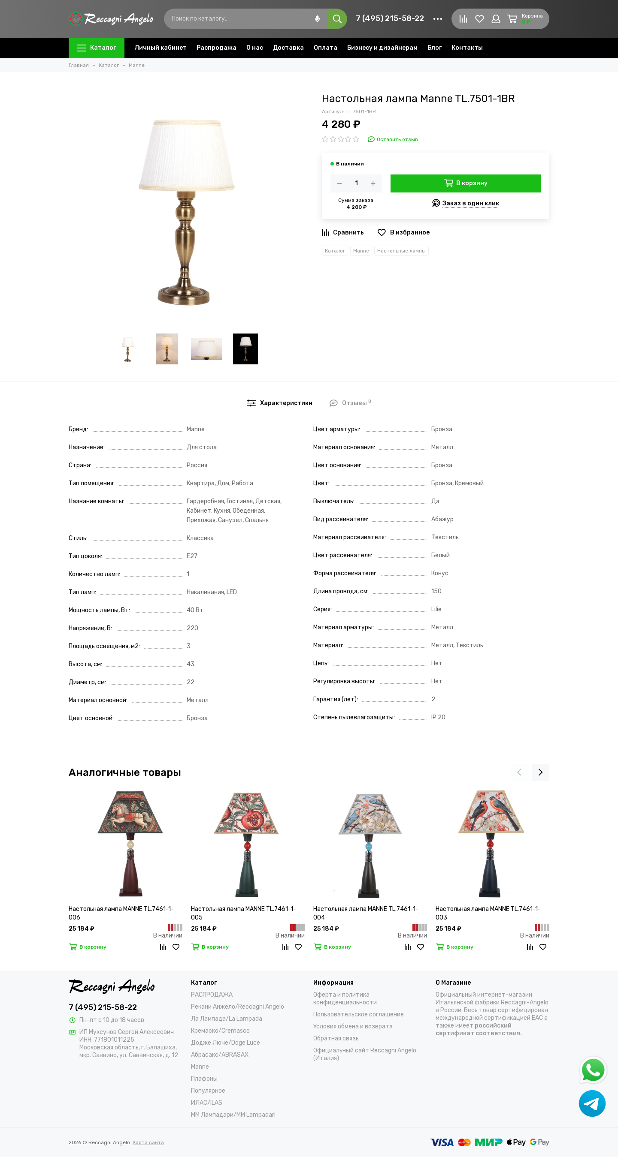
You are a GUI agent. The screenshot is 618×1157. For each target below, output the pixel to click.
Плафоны (204, 1078)
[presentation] (519, 772)
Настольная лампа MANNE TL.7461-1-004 (365, 913)
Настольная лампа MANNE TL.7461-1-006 (121, 913)
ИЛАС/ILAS (206, 1102)
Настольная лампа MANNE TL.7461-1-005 (243, 913)
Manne (361, 251)
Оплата (325, 47)
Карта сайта (148, 1142)
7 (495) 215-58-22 (390, 18)
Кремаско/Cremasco (220, 1030)
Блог (434, 47)
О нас (254, 47)
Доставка (288, 47)
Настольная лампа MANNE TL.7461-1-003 (488, 913)
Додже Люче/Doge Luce (225, 1042)
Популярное (208, 1090)
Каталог (96, 47)
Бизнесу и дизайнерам (382, 47)
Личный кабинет (160, 47)
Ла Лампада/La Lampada (226, 1018)
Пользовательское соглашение (358, 1014)
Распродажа (216, 47)
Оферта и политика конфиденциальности (345, 998)
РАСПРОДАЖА (212, 994)
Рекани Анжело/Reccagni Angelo (237, 1006)
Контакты (467, 47)
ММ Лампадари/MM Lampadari (233, 1114)
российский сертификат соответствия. (479, 1029)
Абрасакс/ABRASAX (219, 1054)
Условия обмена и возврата (353, 1026)
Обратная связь (336, 1038)
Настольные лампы (401, 251)
